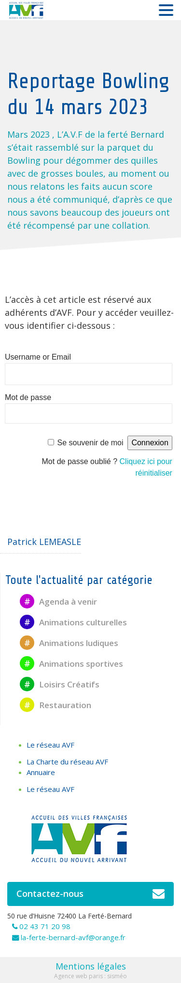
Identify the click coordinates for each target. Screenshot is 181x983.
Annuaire (41, 772)
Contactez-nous (90, 893)
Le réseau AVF (50, 745)
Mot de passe (28, 397)
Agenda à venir (58, 601)
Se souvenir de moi (90, 443)
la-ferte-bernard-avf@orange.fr (73, 937)
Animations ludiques (69, 642)
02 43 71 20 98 (44, 926)
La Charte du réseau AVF (67, 761)
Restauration (55, 705)
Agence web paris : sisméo (90, 976)
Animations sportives (71, 663)
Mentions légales (91, 966)
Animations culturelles (73, 622)
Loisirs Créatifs (59, 684)
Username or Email (38, 357)
